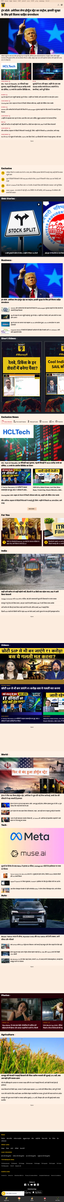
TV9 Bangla (37, 1164)
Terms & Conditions (56, 1176)
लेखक (2, 1149)
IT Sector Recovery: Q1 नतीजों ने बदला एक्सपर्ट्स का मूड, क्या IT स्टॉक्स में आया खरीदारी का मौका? (20, 720)
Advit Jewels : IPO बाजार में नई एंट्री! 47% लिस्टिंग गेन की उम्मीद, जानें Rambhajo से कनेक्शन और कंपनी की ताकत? (33, 191)
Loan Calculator (6, 1152)
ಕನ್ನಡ (11, 1)
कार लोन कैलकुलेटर (31, 1156)
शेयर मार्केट (9, 1139)
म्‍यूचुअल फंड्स (26, 1139)
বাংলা (28, 1)
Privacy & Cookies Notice (31, 1176)
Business (3, 95)
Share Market (5, 101)
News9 (6, 1)
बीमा (33, 1139)
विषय (7, 1149)
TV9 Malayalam (5, 1166)
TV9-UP (47, 1)
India (2, 122)
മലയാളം (41, 1)
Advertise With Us (19, 1176)
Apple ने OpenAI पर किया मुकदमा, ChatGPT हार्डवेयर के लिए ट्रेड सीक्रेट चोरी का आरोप (35, 882)
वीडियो (16, 1149)
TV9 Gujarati (44, 1164)
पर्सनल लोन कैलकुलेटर (18, 1156)
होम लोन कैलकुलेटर (6, 1156)
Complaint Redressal (44, 1176)
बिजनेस (3, 1139)
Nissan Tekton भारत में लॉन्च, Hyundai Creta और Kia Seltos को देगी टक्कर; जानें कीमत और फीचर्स (30, 938)
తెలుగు (15, 1)
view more (31, 508)
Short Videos (8, 339)
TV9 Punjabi (52, 1164)
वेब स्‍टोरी (22, 1149)
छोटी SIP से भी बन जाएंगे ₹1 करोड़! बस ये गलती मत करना (30, 689)
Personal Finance (5, 686)
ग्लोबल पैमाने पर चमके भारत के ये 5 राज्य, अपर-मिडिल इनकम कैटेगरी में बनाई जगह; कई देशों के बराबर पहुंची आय (34, 173)
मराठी (19, 1)
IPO (33, 82)
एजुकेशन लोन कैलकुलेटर (44, 1156)
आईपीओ (38, 1139)
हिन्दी (2, 1)
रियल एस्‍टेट (44, 1139)
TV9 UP (12, 1166)
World (4, 755)
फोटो (12, 1149)
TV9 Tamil (59, 1164)
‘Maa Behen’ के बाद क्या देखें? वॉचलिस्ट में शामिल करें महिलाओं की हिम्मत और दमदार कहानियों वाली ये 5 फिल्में (20, 1026)
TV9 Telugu (21, 1164)
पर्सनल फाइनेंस (17, 1139)
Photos (5, 996)
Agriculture (7, 1035)
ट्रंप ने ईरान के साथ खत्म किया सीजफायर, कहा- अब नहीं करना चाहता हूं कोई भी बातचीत (35, 811)
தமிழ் (36, 1)
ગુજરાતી (24, 1)
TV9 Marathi (14, 1164)
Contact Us (4, 1176)
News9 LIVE (18, 1166)
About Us (10, 1176)
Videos (5, 645)
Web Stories (8, 199)
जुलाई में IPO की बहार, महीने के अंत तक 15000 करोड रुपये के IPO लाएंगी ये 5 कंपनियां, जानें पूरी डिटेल (46, 87)
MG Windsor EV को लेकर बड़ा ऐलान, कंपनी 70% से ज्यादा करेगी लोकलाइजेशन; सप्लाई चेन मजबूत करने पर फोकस (36, 960)
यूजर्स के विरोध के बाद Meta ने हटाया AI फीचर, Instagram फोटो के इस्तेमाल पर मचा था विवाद (31, 868)
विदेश (53, 1139)
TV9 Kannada (29, 1164)
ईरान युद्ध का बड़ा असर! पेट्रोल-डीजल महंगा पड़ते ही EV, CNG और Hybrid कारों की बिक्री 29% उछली (35, 953)
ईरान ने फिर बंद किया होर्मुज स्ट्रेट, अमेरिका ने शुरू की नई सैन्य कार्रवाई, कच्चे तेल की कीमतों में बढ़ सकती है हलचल (30, 797)
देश (50, 1139)
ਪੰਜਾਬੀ (32, 1)
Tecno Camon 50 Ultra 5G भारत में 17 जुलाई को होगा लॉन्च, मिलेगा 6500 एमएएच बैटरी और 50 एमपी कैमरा (35, 875)
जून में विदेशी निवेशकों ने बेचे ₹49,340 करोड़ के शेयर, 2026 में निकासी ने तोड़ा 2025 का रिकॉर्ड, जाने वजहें (33, 180)
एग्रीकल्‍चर (3, 1141)
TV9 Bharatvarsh (5, 1164)
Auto (4, 896)
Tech (3, 825)
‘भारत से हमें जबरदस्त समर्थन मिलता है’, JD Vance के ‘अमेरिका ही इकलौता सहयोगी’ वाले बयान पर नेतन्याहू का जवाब (35, 819)
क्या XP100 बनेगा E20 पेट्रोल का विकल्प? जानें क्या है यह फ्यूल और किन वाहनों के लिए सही (36, 945)
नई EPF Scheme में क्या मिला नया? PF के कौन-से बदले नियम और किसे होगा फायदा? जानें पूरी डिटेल (34, 185)
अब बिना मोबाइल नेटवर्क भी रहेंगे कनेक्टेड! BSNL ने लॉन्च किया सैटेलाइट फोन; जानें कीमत (35, 889)
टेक (58, 1139)
